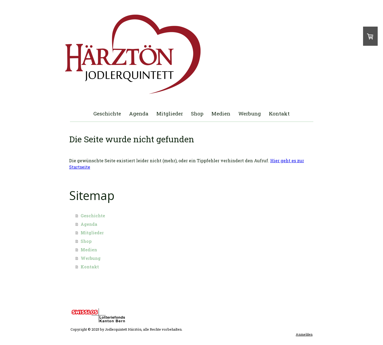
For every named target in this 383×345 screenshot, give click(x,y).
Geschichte (107, 113)
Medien (220, 113)
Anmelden (304, 334)
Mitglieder (169, 113)
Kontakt (279, 113)
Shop (197, 113)
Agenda (138, 113)
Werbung (249, 113)
